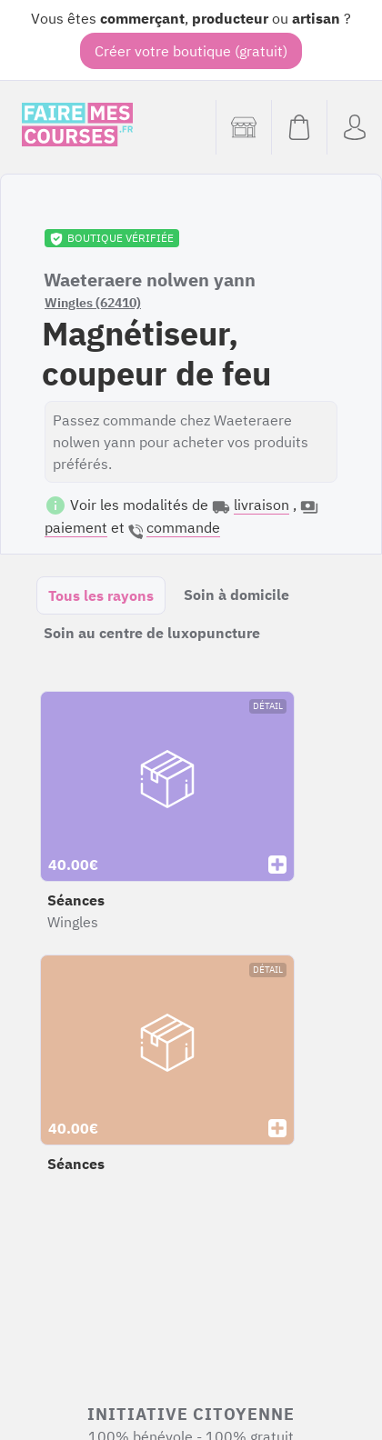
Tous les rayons (101, 595)
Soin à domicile (236, 594)
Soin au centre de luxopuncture (152, 633)
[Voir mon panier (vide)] (299, 127)
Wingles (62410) (93, 303)
